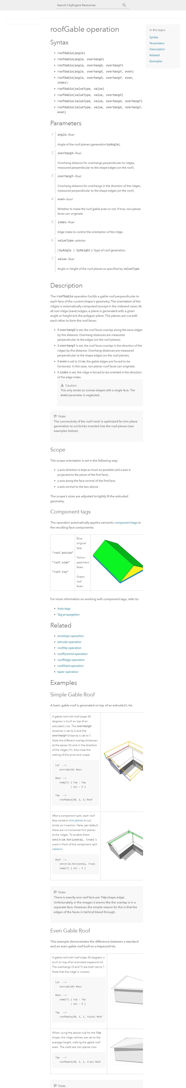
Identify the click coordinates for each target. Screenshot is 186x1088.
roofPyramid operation (72, 653)
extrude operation (69, 641)
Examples (155, 61)
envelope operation (70, 635)
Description (157, 49)
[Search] (124, 5)
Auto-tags (63, 608)
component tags (126, 522)
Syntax (153, 37)
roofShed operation (70, 665)
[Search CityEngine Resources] (90, 5)
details (57, 850)
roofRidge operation (71, 659)
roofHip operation (69, 647)
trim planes (76, 821)
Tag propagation (68, 614)
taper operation (67, 671)
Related (154, 55)
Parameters (156, 43)
